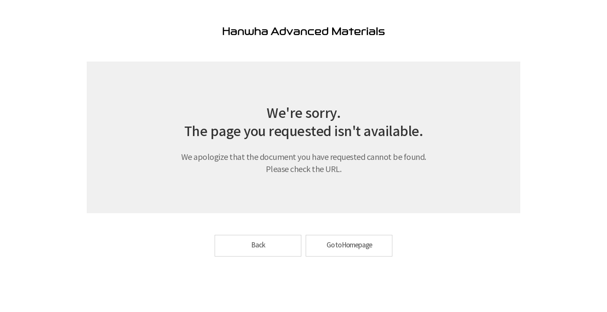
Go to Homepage (349, 245)
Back (258, 245)
